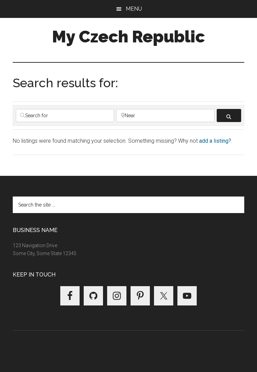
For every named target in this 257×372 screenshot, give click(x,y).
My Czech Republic (128, 36)
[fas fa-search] (229, 115)
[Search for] (65, 115)
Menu (134, 9)
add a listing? (215, 141)
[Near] (165, 115)
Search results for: (65, 83)
